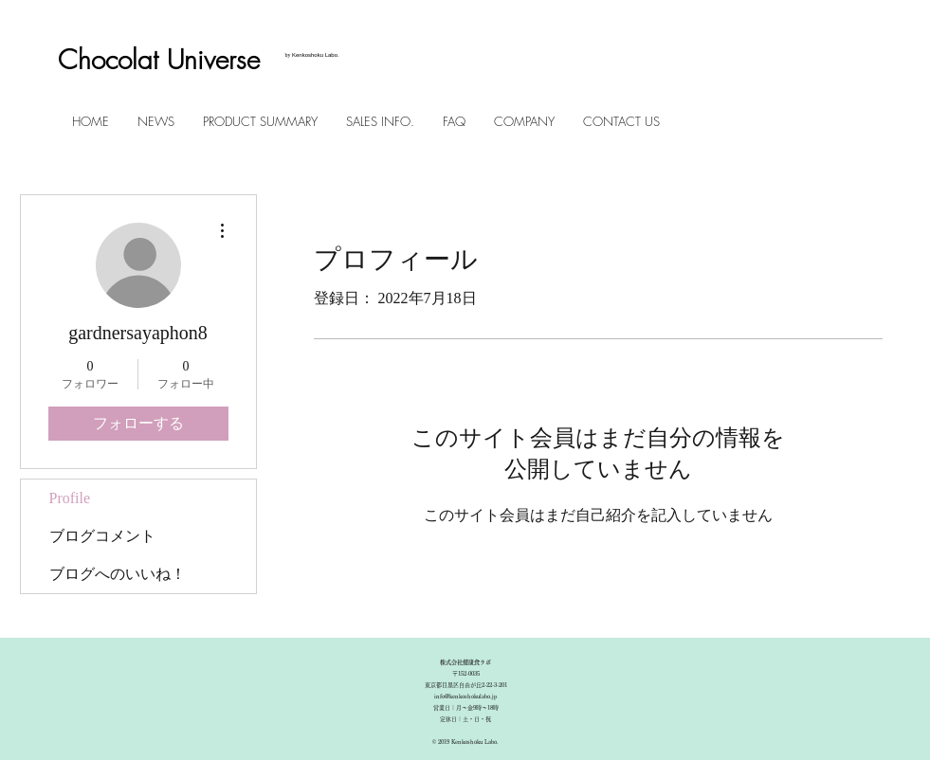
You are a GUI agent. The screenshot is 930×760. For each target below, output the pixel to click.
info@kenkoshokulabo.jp (465, 696)
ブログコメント (102, 536)
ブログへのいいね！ (117, 574)
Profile (70, 498)
